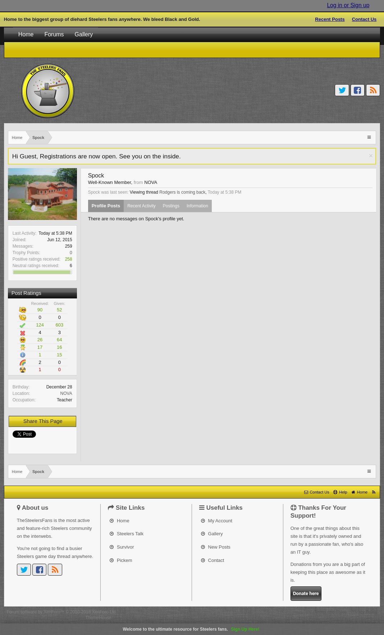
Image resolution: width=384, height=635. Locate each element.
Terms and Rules (331, 611)
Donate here (306, 593)
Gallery (84, 34)
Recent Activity (141, 205)
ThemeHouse (98, 617)
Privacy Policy (364, 611)
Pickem (121, 560)
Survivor (122, 547)
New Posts (215, 547)
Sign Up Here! (245, 629)
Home (26, 34)
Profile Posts (106, 205)
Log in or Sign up (348, 5)
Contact (212, 560)
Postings (171, 205)
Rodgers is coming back (182, 192)
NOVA (66, 393)
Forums (54, 34)
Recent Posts (329, 19)
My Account (216, 520)
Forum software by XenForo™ (62, 611)
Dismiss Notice (371, 155)
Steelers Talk (126, 533)
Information (197, 205)
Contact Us (364, 19)
